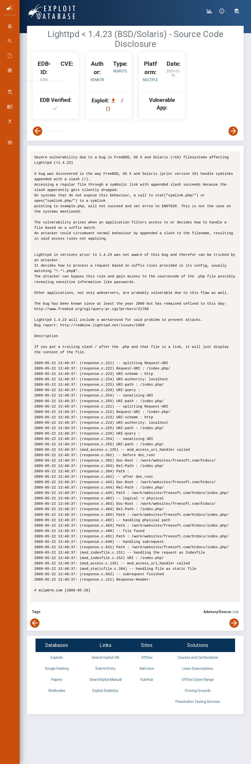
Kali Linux (147, 668)
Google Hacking (57, 668)
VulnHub (146, 680)
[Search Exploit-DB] (237, 12)
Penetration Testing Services (198, 702)
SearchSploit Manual (105, 680)
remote (120, 71)
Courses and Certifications (197, 657)
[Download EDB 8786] (114, 100)
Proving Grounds (198, 691)
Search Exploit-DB (105, 657)
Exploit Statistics (105, 691)
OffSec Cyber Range (198, 680)
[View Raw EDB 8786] (108, 109)
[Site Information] (223, 12)
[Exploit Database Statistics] (209, 12)
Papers (56, 680)
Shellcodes (56, 691)
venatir (97, 80)
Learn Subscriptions (197, 668)
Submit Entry (105, 668)
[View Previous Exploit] (37, 131)
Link (236, 612)
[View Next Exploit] (233, 131)
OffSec (146, 657)
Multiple (150, 80)
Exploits (57, 657)
